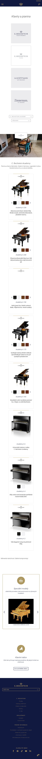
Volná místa (20, 720)
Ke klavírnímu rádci (21, 668)
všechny (21, 121)
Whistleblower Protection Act (21, 737)
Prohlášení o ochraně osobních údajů (21, 730)
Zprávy (21, 708)
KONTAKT (38, 1)
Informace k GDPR (21, 735)
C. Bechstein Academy (21, 117)
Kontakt (21, 718)
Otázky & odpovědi (21, 706)
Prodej (21, 701)
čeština (21, 690)
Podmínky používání (21, 732)
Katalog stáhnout (21, 703)
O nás (21, 711)
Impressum (21, 727)
